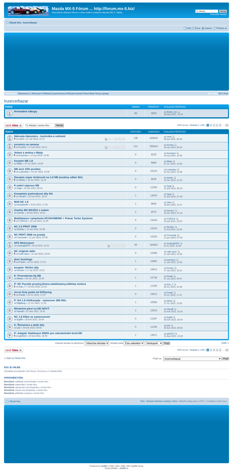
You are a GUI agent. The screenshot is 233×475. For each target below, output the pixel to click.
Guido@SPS (23, 245)
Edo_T (22, 286)
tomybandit (22, 204)
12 (115, 139)
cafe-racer (24, 254)
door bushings (23, 259)
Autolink (79, 93)
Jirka (169, 202)
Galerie (208, 28)
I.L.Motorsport (35, 93)
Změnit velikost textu (224, 22)
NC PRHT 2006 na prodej (29, 234)
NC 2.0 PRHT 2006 (25, 226)
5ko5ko (20, 229)
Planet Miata (88, 93)
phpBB (104, 466)
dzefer (22, 180)
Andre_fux (172, 112)
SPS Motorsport (24, 242)
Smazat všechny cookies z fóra (161, 401)
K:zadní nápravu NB (26, 185)
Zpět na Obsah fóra (15, 358)
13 (120, 139)
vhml (21, 139)
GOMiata (46, 93)
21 (120, 147)
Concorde (22, 237)
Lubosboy (24, 172)
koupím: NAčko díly (26, 267)
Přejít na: (157, 358)
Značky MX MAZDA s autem (31, 210)
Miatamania (23, 93)
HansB (20, 311)
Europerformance (58, 93)
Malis (19, 163)
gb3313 (22, 336)
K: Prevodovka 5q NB (27, 275)
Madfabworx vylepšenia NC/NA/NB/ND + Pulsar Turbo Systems (53, 218)
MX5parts (71, 93)
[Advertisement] (116, 61)
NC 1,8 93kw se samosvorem (32, 316)
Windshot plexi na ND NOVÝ (31, 308)
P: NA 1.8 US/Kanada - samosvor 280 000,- (40, 300)
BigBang (21, 303)
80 (227, 125)
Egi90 (20, 319)
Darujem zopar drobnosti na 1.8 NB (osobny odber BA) (48, 177)
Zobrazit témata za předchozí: (82, 343)
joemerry (171, 260)
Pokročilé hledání (218, 14)
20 (115, 147)
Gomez (20, 213)
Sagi (19, 188)
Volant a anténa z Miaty (28, 152)
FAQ (189, 28)
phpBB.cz (124, 468)
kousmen (23, 155)
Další (224, 343)
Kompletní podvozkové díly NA (33, 193)
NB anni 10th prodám (27, 169)
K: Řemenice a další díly (29, 324)
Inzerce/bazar (30, 22)
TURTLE (23, 221)
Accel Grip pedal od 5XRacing (33, 292)
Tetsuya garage (101, 93)
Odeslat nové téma (13, 125)
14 (124, 139)
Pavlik (22, 262)
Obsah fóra (15, 22)
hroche (22, 147)
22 (124, 147)
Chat (198, 28)
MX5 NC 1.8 (21, 201)
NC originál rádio (24, 251)
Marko (20, 278)
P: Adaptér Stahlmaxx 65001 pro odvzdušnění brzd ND (48, 333)
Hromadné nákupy (25, 111)
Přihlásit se (221, 28)
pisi (18, 327)
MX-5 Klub (223, 93)
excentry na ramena (26, 144)
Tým (142, 401)
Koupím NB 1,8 (23, 160)
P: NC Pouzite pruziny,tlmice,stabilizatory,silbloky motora (50, 283)
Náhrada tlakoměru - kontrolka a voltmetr (40, 136)
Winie (169, 301)
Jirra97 (22, 196)
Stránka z (197, 125)
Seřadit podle (127, 343)
